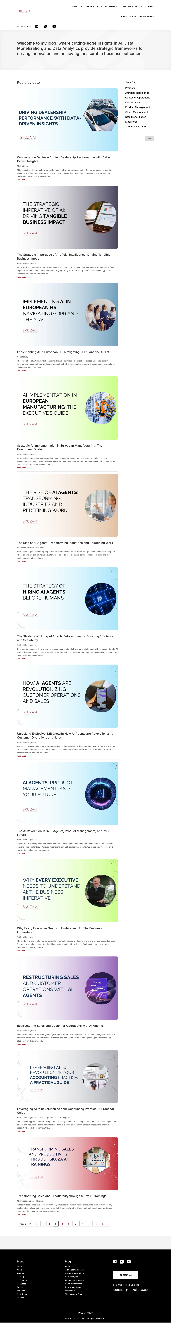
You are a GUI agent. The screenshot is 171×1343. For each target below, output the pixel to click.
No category (22, 357)
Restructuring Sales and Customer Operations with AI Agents (60, 1025)
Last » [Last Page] (105, 1224)
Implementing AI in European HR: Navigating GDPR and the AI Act (63, 352)
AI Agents (21, 548)
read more (21, 179)
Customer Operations (46, 1117)
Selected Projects (37, 1201)
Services (90, 6)
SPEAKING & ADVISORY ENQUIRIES (136, 16)
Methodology (131, 6)
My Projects (22, 166)
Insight (149, 6)
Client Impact (109, 6)
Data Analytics (63, 1117)
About (76, 6)
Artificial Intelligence (26, 263)
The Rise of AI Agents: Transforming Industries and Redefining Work (65, 543)
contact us (126, 1274)
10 (83, 1224)
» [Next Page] (96, 1224)
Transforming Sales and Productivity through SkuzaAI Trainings (61, 1196)
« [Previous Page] (36, 1224)
